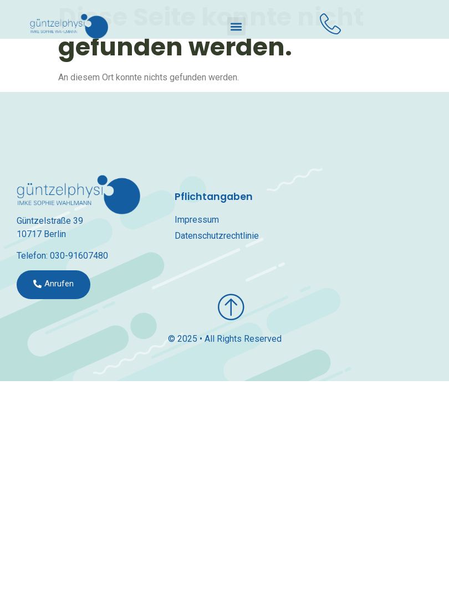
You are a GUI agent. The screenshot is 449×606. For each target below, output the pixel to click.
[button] (236, 26)
